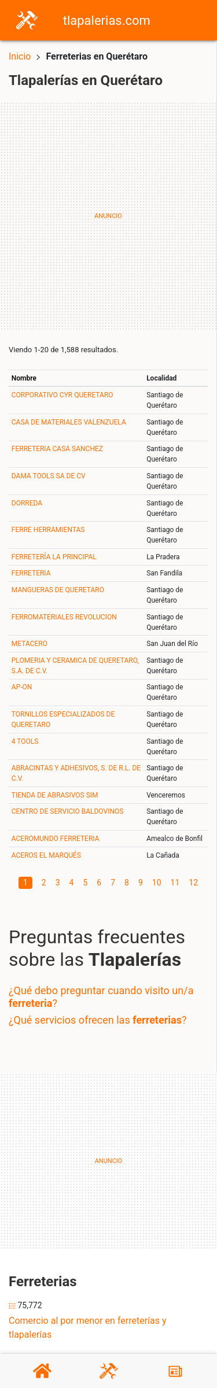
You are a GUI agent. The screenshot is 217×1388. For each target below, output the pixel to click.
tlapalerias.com (106, 20)
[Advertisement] (108, 216)
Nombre (24, 378)
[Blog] (175, 1371)
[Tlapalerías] (109, 1371)
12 (193, 882)
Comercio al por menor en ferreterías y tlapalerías (88, 1327)
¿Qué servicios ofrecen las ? (97, 1020)
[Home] (27, 19)
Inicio (20, 56)
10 (156, 882)
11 (175, 882)
